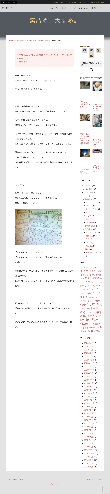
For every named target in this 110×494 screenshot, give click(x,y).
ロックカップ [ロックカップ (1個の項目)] (93, 297)
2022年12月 (89, 360)
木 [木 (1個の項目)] (88, 309)
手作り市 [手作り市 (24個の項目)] (92, 304)
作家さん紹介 (90, 226)
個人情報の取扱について (78, 2)
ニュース (88, 186)
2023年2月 (88, 353)
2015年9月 (88, 427)
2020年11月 (89, 370)
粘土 (87, 219)
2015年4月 (88, 440)
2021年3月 (88, 366)
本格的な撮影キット (84, 170)
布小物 (88, 216)
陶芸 (48, 40)
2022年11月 (89, 363)
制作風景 (43, 40)
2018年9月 (88, 383)
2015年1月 (88, 447)
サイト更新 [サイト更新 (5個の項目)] (93, 278)
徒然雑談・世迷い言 (93, 253)
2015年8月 (88, 430)
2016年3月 (88, 417)
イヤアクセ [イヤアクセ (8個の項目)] (87, 274)
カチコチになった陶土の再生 (97, 142)
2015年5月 (88, 437)
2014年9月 (88, 457)
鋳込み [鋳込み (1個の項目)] (96, 328)
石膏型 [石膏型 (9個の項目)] (90, 316)
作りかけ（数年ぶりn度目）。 (85, 104)
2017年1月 (88, 396)
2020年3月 (88, 373)
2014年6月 (88, 467)
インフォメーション (81, 8)
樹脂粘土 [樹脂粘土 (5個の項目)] (91, 312)
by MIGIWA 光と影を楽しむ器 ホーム (21, 40)
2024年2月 (88, 346)
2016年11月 (89, 403)
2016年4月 (88, 413)
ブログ (36, 40)
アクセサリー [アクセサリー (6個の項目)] (93, 271)
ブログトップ (55, 484)
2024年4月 (88, 343)
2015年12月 (89, 423)
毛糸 (87, 239)
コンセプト (54, 8)
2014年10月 (89, 453)
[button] (84, 50)
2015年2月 (88, 443)
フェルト (89, 206)
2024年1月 (88, 350)
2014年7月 (88, 463)
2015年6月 (88, 433)
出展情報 (88, 189)
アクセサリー (91, 202)
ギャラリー (66, 8)
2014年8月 (88, 460)
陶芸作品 (89, 222)
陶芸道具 (89, 246)
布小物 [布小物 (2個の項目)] (88, 301)
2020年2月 (88, 376)
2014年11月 (89, 450)
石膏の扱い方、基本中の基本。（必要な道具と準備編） (85, 138)
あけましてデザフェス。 (97, 167)
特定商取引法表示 (97, 2)
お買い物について (58, 2)
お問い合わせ (97, 8)
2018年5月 (88, 390)
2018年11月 (89, 380)
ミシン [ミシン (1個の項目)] (86, 293)
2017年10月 (89, 393)
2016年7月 (88, 407)
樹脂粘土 (89, 236)
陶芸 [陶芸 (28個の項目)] (94, 331)
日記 (87, 249)
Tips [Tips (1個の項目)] (87, 267)
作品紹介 (88, 199)
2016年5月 (88, 410)
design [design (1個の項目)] (82, 267)
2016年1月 (88, 420)
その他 (87, 196)
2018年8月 (88, 386)
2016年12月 (89, 400)
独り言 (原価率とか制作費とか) (97, 106)
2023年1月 (88, 356)
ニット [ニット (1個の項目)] (95, 282)
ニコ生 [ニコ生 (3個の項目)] (89, 282)
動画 (87, 212)
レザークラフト (92, 209)
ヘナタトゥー (91, 232)
